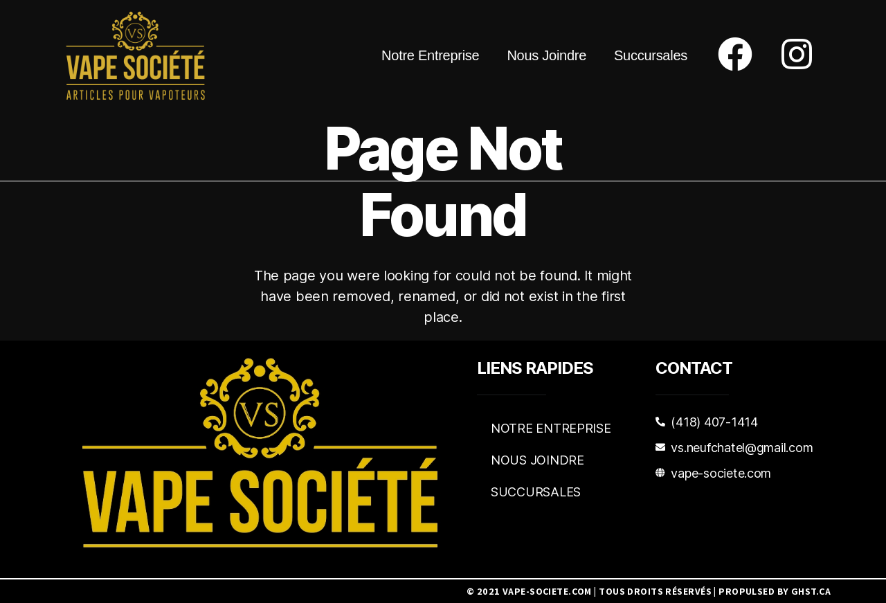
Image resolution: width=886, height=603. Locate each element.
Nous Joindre (546, 55)
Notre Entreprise (430, 55)
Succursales (650, 55)
